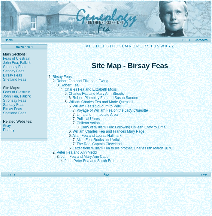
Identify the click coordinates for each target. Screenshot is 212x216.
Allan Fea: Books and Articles (100, 140)
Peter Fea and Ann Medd (77, 152)
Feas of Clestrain (16, 58)
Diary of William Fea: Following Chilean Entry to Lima (123, 127)
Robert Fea (70, 85)
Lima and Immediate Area (97, 114)
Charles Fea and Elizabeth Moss (91, 89)
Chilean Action (88, 123)
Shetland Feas (14, 79)
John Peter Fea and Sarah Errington (94, 161)
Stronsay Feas (14, 67)
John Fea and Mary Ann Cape (84, 156)
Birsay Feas (12, 75)
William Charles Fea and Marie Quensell (101, 102)
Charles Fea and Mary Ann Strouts (96, 94)
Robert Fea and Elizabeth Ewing (82, 81)
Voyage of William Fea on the (112, 110)
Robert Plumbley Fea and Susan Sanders (106, 98)
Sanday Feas (13, 71)
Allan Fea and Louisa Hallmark (96, 136)
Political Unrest (89, 119)
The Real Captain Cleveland (99, 144)
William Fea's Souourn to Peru (97, 106)
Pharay (8, 130)
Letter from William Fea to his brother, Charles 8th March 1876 (122, 148)
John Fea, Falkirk (17, 63)
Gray (7, 126)
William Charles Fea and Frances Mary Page (108, 131)
